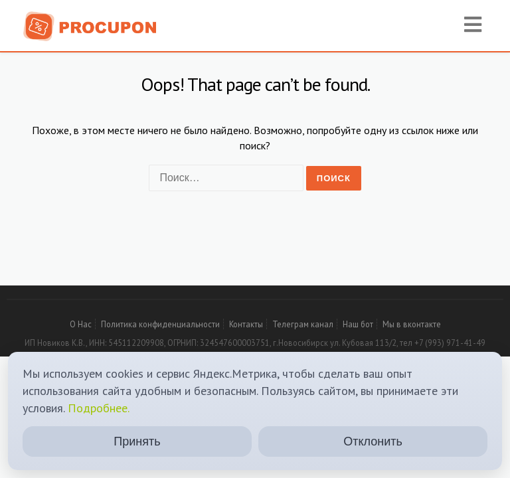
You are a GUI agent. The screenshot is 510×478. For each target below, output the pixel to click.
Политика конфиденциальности (160, 324)
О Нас (81, 324)
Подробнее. (98, 408)
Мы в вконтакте (411, 324)
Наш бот (358, 324)
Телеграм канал (302, 324)
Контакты (246, 324)
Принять (137, 441)
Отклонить (372, 441)
